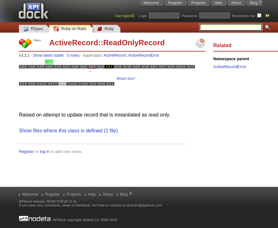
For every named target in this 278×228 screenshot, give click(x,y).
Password (189, 16)
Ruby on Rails (70, 29)
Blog (254, 3)
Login (142, 16)
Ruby (105, 29)
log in (45, 151)
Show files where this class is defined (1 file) (68, 130)
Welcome (151, 3)
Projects (198, 3)
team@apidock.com (146, 205)
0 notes (73, 55)
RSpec (33, 29)
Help (218, 3)
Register (175, 3)
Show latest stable (48, 55)
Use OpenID (125, 16)
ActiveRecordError (143, 55)
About (236, 3)
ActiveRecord (73, 42)
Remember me (243, 16)
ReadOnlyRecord (134, 42)
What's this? (126, 78)
